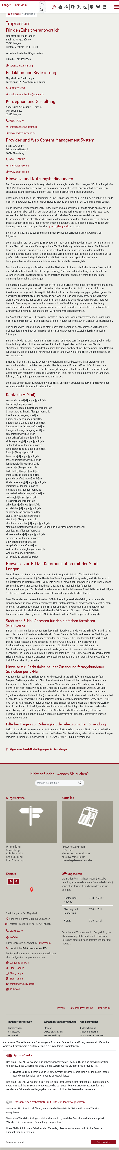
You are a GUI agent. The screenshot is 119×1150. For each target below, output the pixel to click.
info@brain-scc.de (19, 165)
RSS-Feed (15, 989)
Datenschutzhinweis (15, 1142)
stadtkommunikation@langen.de (26, 94)
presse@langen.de (59, 226)
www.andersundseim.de (22, 132)
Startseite (16, 13)
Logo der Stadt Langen (17, 4)
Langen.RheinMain (19, 962)
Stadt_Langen (17, 967)
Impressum (44, 942)
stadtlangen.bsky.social (22, 983)
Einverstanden (103, 1142)
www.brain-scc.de (19, 171)
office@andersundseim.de (23, 126)
